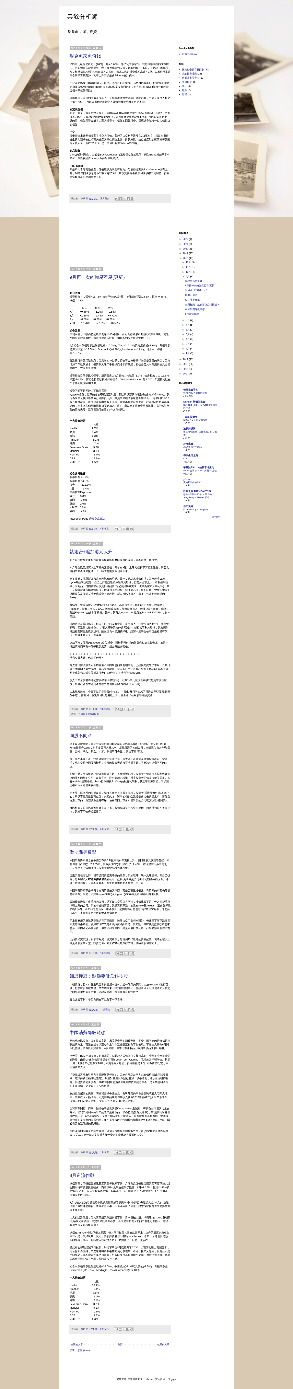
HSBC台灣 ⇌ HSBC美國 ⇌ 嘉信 (200, 470)
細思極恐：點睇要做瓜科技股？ (101, 976)
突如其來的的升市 (192, 482)
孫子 (184, 86)
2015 (186, 369)
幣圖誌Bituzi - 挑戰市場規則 (198, 467)
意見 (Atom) (84, 1350)
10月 (189, 271)
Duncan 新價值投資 (194, 401)
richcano (149, 1379)
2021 (186, 244)
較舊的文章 (163, 1344)
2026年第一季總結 (192, 446)
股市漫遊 (188, 506)
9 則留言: (105, 1329)
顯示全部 (216, 517)
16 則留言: (105, 953)
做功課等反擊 (83, 852)
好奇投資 (188, 443)
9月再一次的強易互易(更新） (98, 277)
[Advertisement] (120, 237)
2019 (186, 253)
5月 (188, 334)
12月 (189, 262)
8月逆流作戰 (82, 1175)
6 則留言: (105, 829)
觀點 (184, 90)
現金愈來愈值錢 (85, 56)
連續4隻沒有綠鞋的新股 (195, 393)
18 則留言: (105, 709)
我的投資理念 (189, 73)
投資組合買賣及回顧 (89, 714)
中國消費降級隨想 (87, 1032)
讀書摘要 (187, 82)
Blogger (171, 1379)
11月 (189, 267)
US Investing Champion (195, 509)
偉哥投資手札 (190, 389)
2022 (186, 239)
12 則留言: (105, 1009)
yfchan (187, 479)
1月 (188, 353)
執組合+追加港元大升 (91, 551)
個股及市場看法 (190, 77)
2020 (186, 248)
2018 (186, 258)
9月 (188, 276)
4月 (188, 339)
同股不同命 (81, 735)
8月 (188, 320)
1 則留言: (105, 1152)
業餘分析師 (82, 16)
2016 (186, 364)
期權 (184, 94)
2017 (186, 359)
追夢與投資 (189, 428)
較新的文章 (77, 1344)
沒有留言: (105, 198)
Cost (185, 458)
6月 (188, 329)
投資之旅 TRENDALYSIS (197, 491)
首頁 (120, 1344)
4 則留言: (105, 528)
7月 (188, 324)
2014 (186, 373)
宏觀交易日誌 (97, 518)
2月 (188, 348)
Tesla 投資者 (190, 416)
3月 (188, 344)
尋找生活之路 (190, 455)
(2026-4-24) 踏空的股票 (195, 420)
